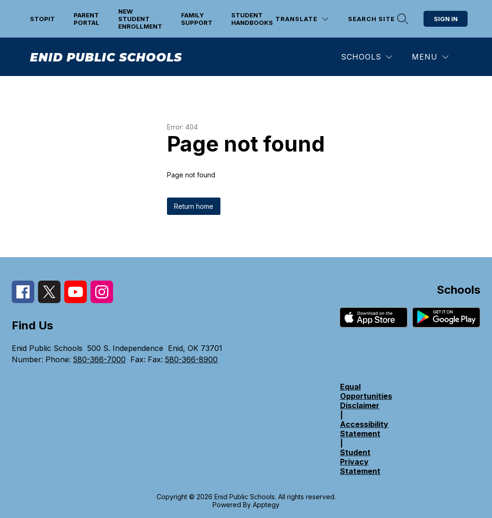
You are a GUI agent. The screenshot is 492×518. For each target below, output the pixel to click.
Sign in (446, 19)
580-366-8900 (191, 359)
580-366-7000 (99, 359)
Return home (193, 206)
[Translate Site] (302, 19)
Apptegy (266, 505)
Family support (196, 18)
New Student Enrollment (140, 19)
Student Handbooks (252, 18)
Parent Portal (86, 18)
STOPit (42, 19)
